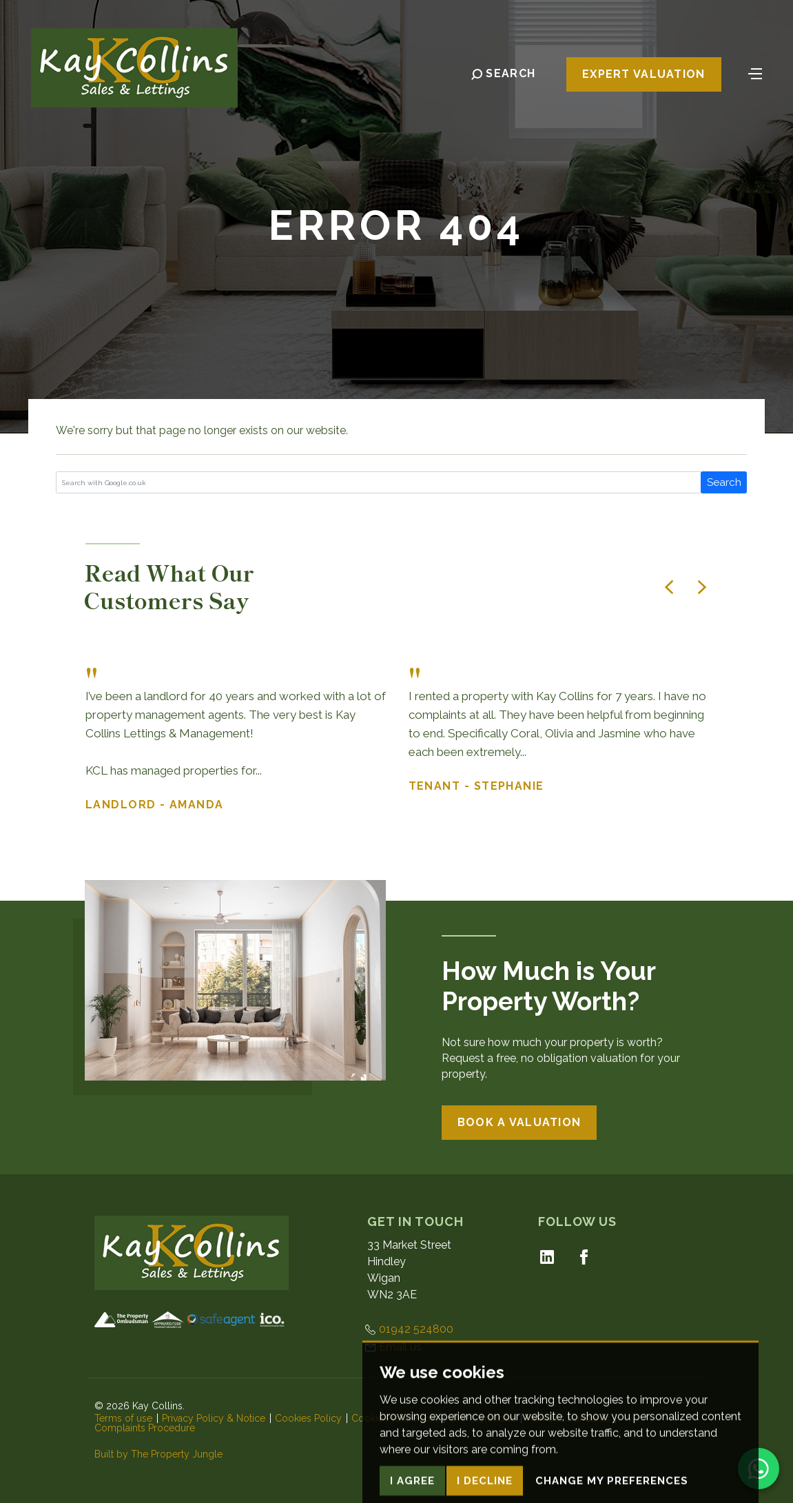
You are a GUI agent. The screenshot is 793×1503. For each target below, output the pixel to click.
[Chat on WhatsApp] (758, 1468)
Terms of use (123, 1418)
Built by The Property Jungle (158, 1454)
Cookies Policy (308, 1418)
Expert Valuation (643, 74)
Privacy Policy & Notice (213, 1418)
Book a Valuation (519, 1122)
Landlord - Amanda (154, 804)
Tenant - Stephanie (476, 786)
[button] (669, 587)
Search (724, 482)
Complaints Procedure (144, 1427)
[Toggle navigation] (755, 73)
